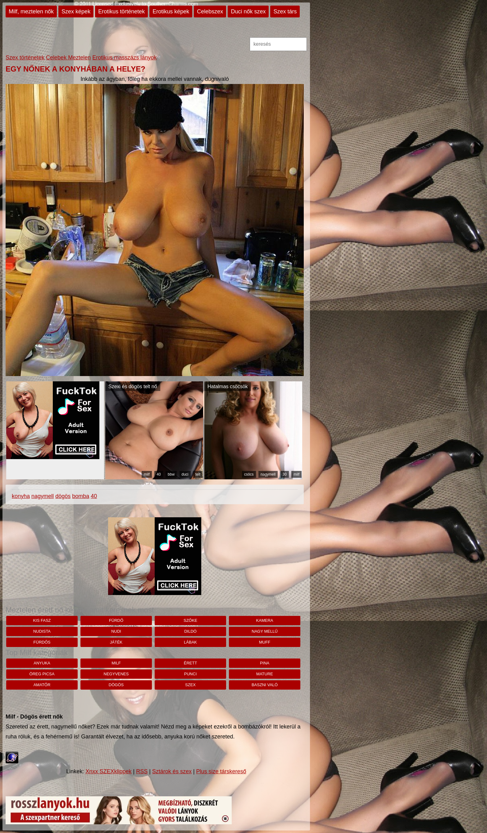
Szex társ (285, 11)
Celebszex (210, 11)
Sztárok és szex (172, 771)
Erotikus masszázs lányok (124, 57)
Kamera (264, 620)
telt (197, 474)
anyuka (42, 663)
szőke (190, 620)
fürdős (42, 642)
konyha (21, 496)
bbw (171, 474)
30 (285, 474)
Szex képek (75, 11)
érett (190, 663)
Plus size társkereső (221, 771)
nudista (42, 631)
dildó (190, 631)
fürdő (116, 620)
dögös (63, 496)
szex (190, 684)
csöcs (249, 474)
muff (264, 642)
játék (116, 642)
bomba (80, 496)
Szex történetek (25, 57)
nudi (116, 631)
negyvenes (116, 674)
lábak (190, 642)
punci (190, 674)
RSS (142, 771)
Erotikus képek (170, 11)
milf (147, 474)
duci (185, 474)
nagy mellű (265, 631)
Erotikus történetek (121, 11)
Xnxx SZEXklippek (108, 771)
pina (264, 663)
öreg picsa (42, 674)
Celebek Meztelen (68, 57)
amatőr (42, 684)
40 (159, 474)
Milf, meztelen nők (31, 11)
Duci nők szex (248, 11)
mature (264, 674)
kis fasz (42, 620)
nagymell (268, 474)
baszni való (265, 684)
